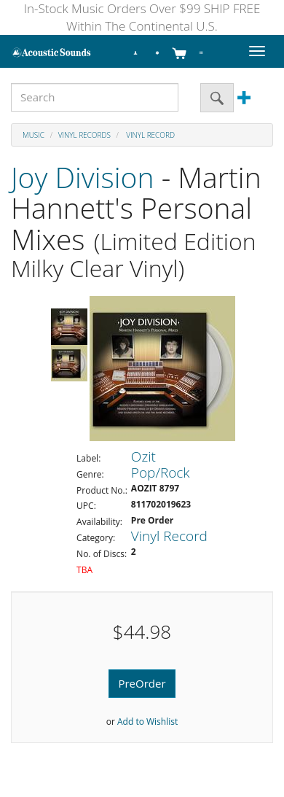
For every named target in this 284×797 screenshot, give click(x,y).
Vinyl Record (150, 135)
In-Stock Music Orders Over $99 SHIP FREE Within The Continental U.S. (142, 17)
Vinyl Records (84, 135)
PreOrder (141, 683)
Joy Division (82, 177)
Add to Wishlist (147, 721)
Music (33, 135)
